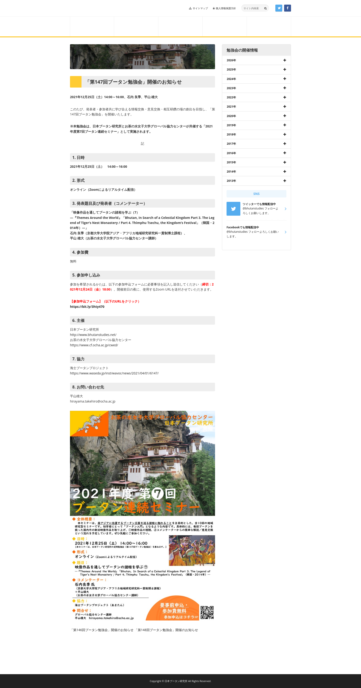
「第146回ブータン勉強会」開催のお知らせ (102, 630)
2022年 (231, 97)
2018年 (231, 134)
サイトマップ (200, 8)
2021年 (231, 107)
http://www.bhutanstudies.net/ (93, 334)
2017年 (231, 144)
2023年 (231, 88)
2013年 (231, 181)
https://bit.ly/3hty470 (87, 306)
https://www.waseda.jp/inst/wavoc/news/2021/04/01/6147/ (114, 373)
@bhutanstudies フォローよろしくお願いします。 (253, 231)
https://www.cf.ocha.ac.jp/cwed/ (94, 345)
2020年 (231, 116)
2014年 (231, 171)
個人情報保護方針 (226, 8)
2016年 (231, 153)
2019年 (231, 125)
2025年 (231, 69)
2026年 (231, 60)
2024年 (231, 79)
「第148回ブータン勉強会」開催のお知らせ (166, 630)
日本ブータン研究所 (102, 8)
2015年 (231, 162)
